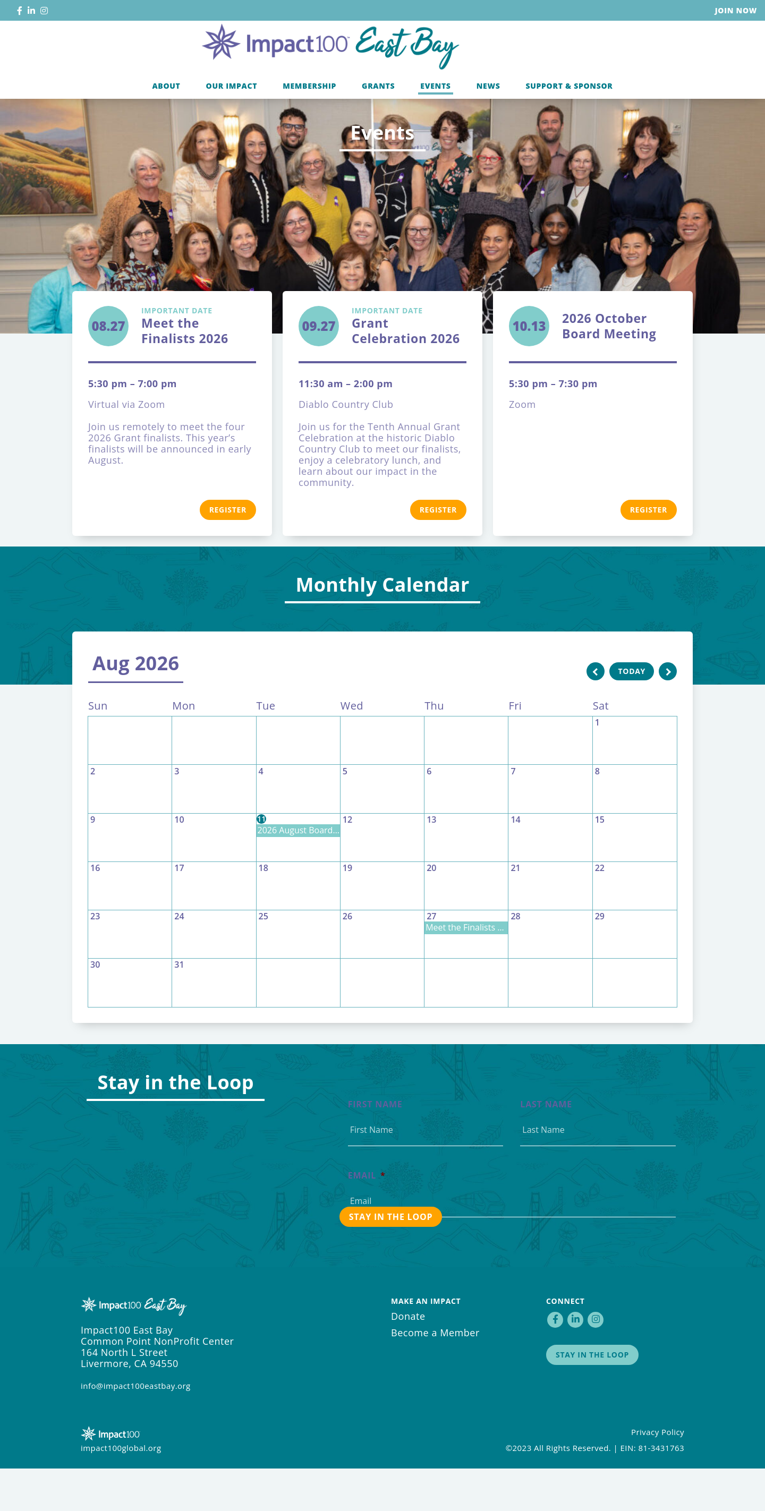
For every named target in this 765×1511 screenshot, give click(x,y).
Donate (408, 1358)
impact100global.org (121, 1490)
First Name (375, 1147)
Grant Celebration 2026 (409, 368)
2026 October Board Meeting (609, 368)
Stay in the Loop (592, 1397)
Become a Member (435, 1375)
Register (227, 552)
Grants (378, 124)
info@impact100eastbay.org (136, 1428)
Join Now (736, 10)
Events (435, 124)
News (488, 124)
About (166, 124)
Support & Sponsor (569, 124)
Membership (309, 124)
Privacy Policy (657, 1474)
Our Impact (232, 124)
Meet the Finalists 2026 (198, 368)
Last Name (546, 1147)
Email (367, 1218)
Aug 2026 (135, 706)
